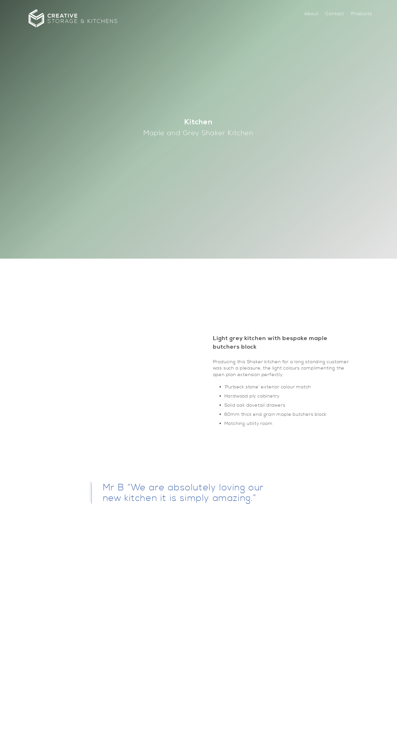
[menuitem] (311, 14)
